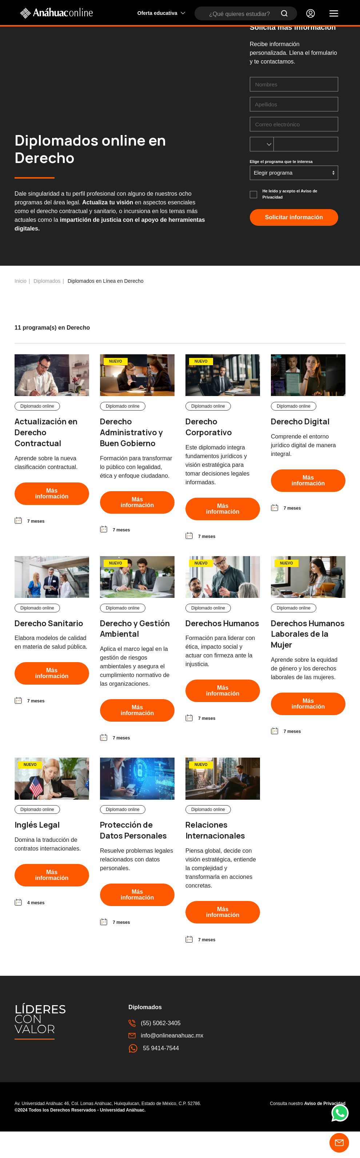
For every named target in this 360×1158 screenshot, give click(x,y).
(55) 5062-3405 (154, 1049)
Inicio (21, 307)
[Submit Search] (284, 13)
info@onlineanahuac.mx (165, 1062)
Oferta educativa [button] (161, 13)
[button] (334, 13)
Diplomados (46, 307)
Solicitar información (294, 244)
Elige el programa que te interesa (281, 188)
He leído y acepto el (290, 220)
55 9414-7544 (153, 1075)
